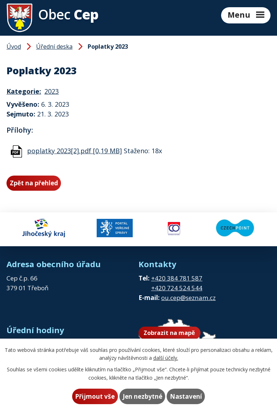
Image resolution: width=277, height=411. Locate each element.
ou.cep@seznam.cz (188, 297)
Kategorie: (23, 91)
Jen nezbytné (142, 396)
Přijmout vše (95, 396)
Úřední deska (54, 46)
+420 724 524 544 (176, 288)
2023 (51, 91)
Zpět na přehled (34, 183)
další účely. (165, 357)
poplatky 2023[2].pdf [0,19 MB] (74, 150)
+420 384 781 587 (176, 278)
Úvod (13, 46)
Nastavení (186, 396)
